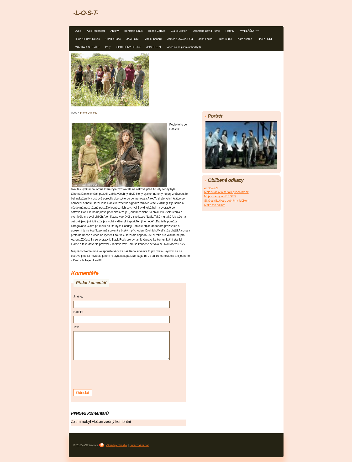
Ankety (114, 30)
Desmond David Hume (206, 30)
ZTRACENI (211, 187)
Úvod (78, 30)
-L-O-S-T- (86, 12)
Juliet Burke (225, 38)
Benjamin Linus (133, 30)
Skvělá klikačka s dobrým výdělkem (226, 200)
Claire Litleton (179, 30)
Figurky (230, 30)
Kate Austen (245, 38)
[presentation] (110, 374)
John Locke (205, 38)
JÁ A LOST (133, 38)
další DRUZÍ (153, 47)
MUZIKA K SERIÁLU (87, 47)
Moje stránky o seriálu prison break (226, 192)
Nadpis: (78, 312)
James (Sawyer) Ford (180, 38)
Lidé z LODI (265, 38)
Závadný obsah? (116, 445)
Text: (76, 327)
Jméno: (78, 296)
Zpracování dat (139, 445)
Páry (108, 47)
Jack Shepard (153, 38)
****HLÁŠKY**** (249, 30)
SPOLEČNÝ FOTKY (128, 47)
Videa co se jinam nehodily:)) (184, 47)
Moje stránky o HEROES (220, 196)
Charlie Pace (113, 38)
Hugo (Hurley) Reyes (87, 38)
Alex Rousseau (96, 30)
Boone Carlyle (156, 30)
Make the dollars (214, 205)
